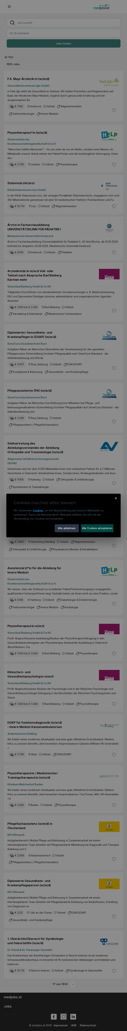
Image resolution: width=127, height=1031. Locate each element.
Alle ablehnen (67, 528)
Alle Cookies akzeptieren (97, 528)
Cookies (38, 510)
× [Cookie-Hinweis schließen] (116, 498)
